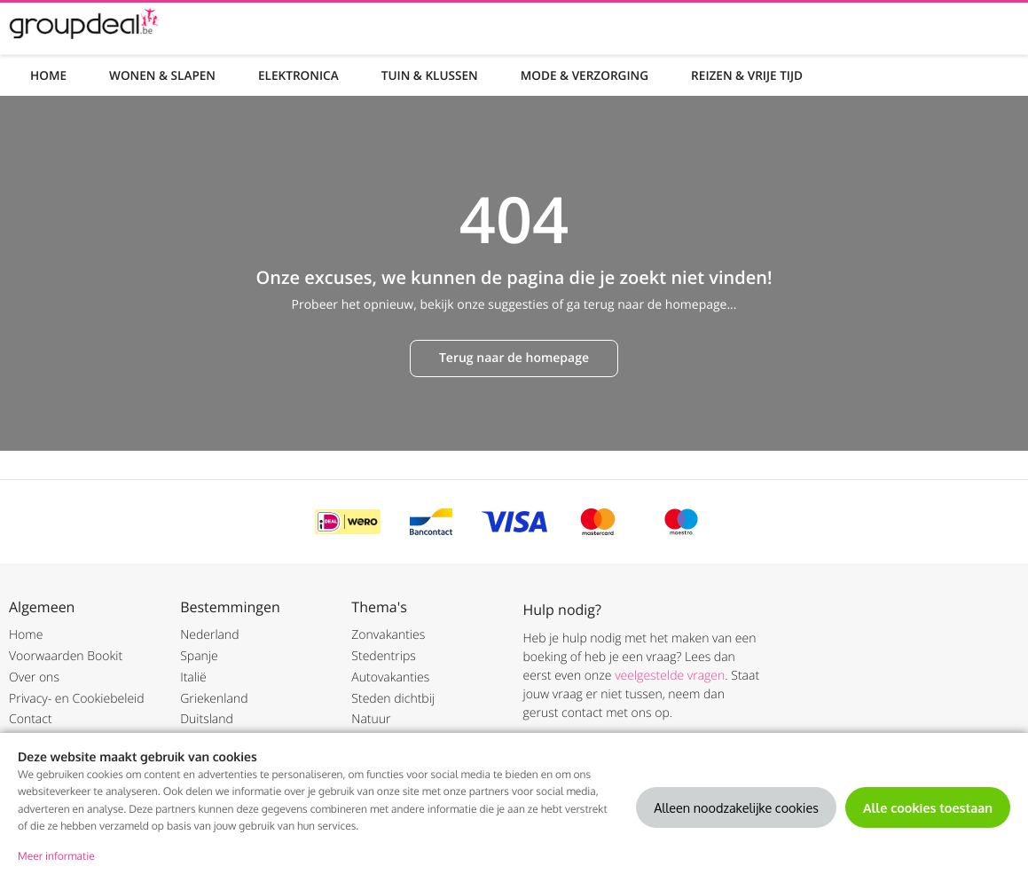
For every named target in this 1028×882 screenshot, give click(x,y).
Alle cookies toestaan (928, 807)
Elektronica (298, 75)
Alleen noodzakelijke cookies (736, 807)
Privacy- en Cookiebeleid (77, 698)
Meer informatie (56, 855)
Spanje (199, 656)
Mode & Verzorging (584, 75)
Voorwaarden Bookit (65, 656)
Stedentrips (383, 656)
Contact (30, 719)
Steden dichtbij (393, 698)
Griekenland (213, 698)
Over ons (34, 677)
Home (48, 75)
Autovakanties (390, 677)
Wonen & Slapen (162, 75)
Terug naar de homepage (514, 358)
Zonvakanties (388, 634)
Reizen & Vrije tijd (747, 75)
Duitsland (206, 719)
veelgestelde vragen (670, 675)
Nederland (209, 634)
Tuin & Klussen (429, 75)
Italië (193, 677)
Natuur (370, 719)
